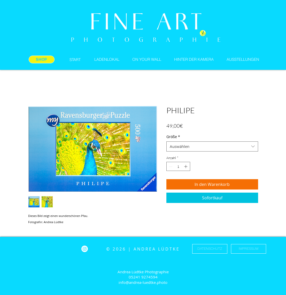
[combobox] (212, 146)
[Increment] (186, 166)
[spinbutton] (178, 166)
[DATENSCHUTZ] (209, 249)
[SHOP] (42, 59)
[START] (75, 59)
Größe (173, 136)
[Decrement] (170, 166)
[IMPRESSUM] (248, 249)
